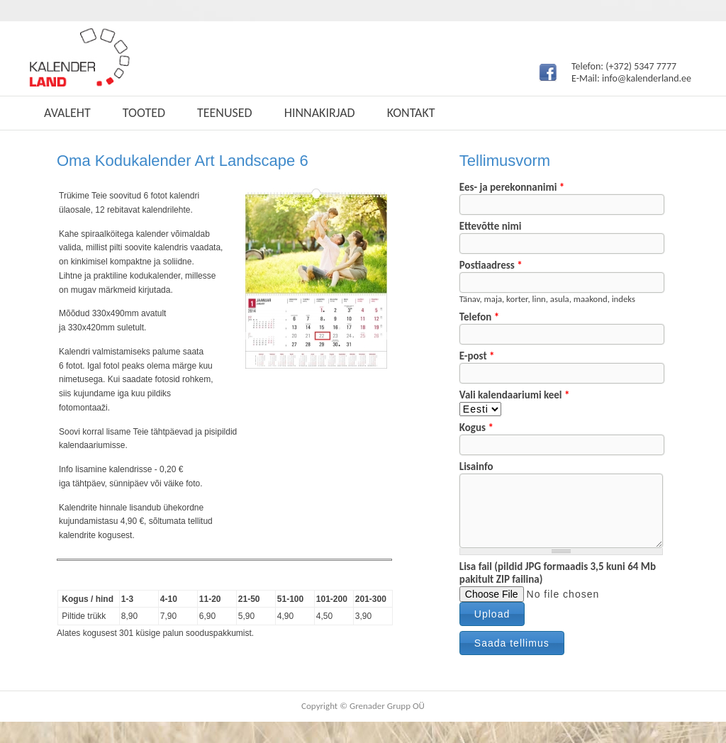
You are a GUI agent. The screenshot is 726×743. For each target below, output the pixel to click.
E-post (477, 356)
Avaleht (67, 113)
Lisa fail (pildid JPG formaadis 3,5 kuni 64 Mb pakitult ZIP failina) (557, 573)
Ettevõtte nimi (490, 226)
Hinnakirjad (319, 113)
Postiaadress (491, 265)
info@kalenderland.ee (646, 78)
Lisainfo (476, 466)
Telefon (479, 317)
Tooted (144, 113)
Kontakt (411, 113)
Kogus (476, 427)
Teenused (224, 113)
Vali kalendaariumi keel (514, 395)
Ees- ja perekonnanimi (511, 187)
